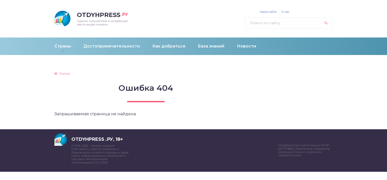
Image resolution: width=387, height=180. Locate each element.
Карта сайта (268, 12)
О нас (285, 12)
